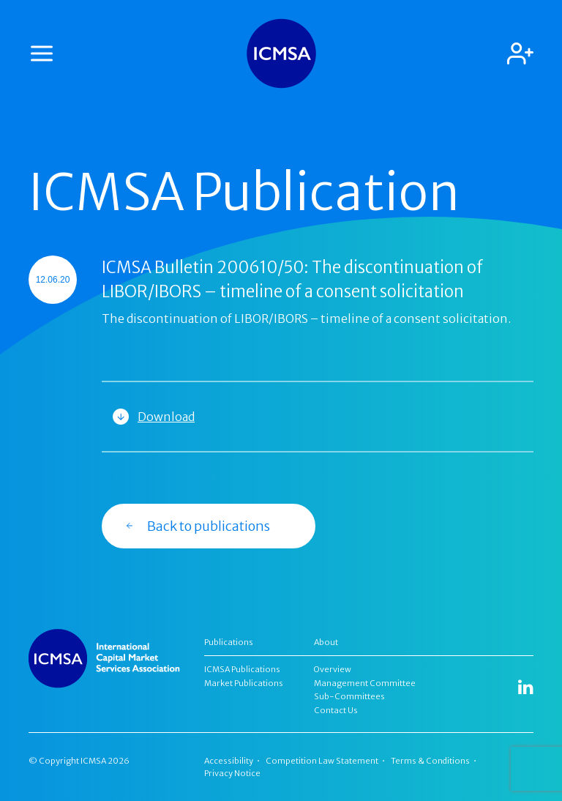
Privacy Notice (232, 773)
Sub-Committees (349, 696)
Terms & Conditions (430, 761)
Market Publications (243, 683)
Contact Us (336, 710)
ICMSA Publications (242, 669)
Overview (332, 669)
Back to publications (197, 525)
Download (166, 416)
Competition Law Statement (322, 761)
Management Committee (365, 683)
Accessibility (228, 761)
